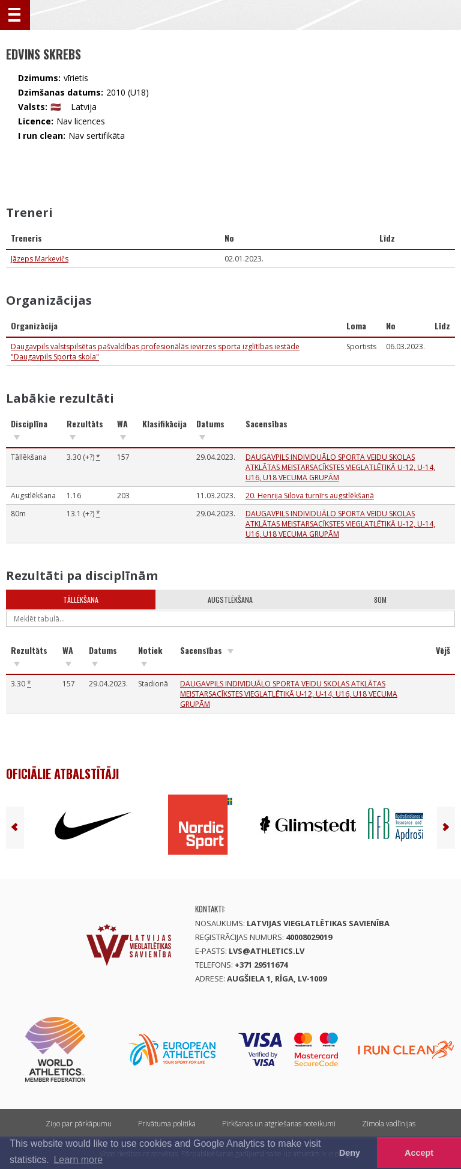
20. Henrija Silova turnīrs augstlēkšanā (310, 495)
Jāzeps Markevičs (39, 259)
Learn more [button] (78, 1160)
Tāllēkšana (80, 599)
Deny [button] (349, 1153)
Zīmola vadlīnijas (388, 1124)
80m (380, 599)
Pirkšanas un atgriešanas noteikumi (279, 1124)
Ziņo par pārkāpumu (79, 1124)
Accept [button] (419, 1153)
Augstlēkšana (230, 599)
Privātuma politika (167, 1124)
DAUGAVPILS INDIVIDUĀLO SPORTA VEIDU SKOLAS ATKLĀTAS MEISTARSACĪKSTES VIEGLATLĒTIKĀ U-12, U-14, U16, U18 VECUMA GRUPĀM (340, 467)
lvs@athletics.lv (266, 950)
